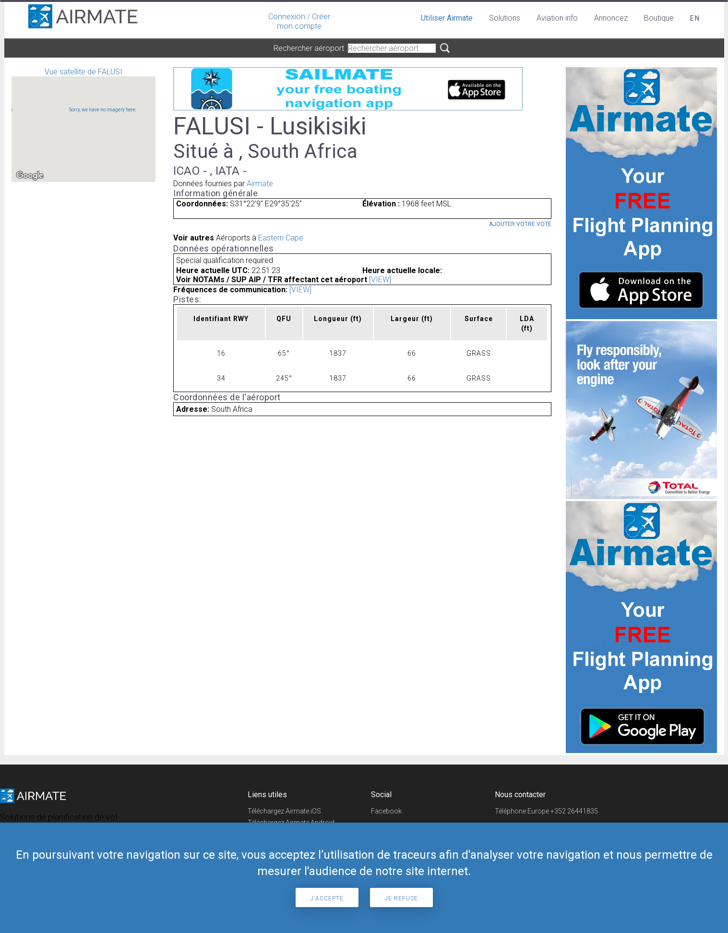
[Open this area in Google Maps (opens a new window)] (30, 175)
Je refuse (401, 898)
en (695, 18)
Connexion (286, 16)
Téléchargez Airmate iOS (284, 811)
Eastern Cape (280, 237)
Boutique (659, 18)
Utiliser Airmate (447, 18)
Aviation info (557, 18)
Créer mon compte (303, 21)
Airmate (260, 183)
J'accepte (327, 898)
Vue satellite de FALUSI (83, 124)
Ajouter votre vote (520, 224)
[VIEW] (380, 279)
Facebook (386, 811)
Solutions (504, 18)
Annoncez (611, 18)
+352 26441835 (574, 811)
